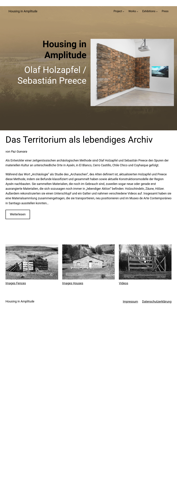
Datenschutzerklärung (157, 301)
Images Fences (15, 283)
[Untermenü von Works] (137, 11)
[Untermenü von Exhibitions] (157, 11)
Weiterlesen (18, 214)
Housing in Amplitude (23, 11)
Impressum (130, 301)
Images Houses (72, 283)
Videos (123, 283)
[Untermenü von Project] (123, 11)
